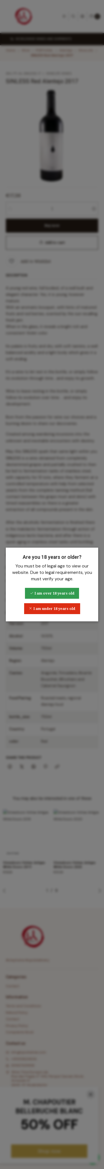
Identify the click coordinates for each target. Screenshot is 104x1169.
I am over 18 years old (52, 593)
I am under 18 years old (52, 609)
